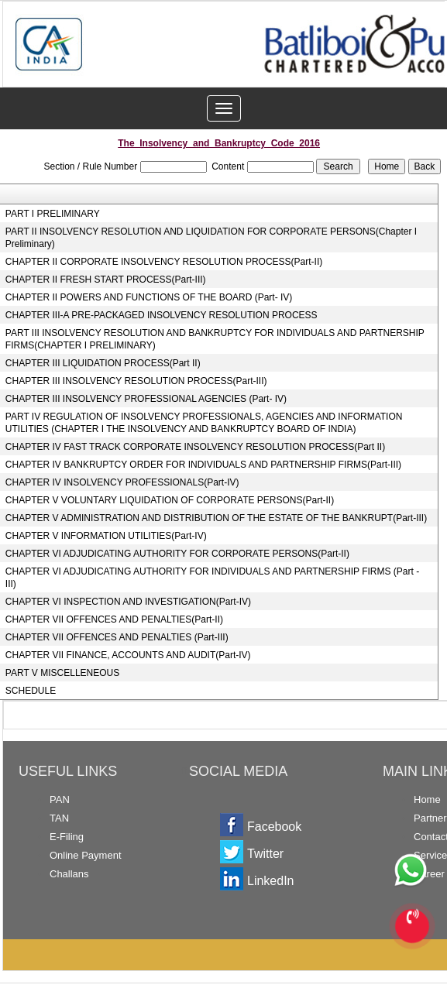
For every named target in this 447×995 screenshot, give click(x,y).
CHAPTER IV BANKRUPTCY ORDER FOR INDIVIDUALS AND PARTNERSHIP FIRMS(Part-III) (203, 464)
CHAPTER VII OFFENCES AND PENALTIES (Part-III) (117, 637)
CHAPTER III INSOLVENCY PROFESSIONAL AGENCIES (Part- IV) (146, 398)
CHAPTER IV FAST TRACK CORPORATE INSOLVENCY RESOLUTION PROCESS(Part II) (195, 446)
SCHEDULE (30, 690)
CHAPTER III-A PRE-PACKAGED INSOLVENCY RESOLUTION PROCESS (161, 315)
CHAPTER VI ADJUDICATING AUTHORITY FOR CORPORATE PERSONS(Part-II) (177, 553)
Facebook (274, 826)
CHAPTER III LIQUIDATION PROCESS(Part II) (103, 363)
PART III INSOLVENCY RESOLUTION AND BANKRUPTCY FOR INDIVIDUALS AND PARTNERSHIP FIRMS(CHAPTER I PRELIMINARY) (215, 339)
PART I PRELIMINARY (52, 213)
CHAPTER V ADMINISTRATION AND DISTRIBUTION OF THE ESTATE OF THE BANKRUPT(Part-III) (216, 518)
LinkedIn (270, 880)
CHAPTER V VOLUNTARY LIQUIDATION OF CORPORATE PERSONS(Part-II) (169, 500)
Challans (69, 874)
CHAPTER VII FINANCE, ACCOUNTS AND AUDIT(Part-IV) (128, 655)
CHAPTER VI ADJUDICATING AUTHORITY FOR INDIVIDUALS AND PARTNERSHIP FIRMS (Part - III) (212, 577)
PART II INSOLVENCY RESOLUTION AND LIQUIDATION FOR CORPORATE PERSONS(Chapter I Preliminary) (211, 237)
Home (427, 799)
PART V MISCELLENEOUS (62, 672)
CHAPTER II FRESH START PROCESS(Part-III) (105, 279)
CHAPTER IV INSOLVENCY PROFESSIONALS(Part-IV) (122, 482)
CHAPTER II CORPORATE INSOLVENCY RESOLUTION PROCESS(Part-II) (163, 261)
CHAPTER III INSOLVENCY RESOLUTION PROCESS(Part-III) (136, 381)
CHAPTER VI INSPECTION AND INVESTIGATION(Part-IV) (128, 601)
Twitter (265, 853)
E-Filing (67, 836)
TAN (59, 818)
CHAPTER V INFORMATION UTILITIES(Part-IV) (106, 535)
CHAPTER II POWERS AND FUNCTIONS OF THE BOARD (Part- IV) (148, 297)
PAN (60, 799)
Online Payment (86, 855)
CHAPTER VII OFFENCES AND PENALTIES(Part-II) (114, 619)
